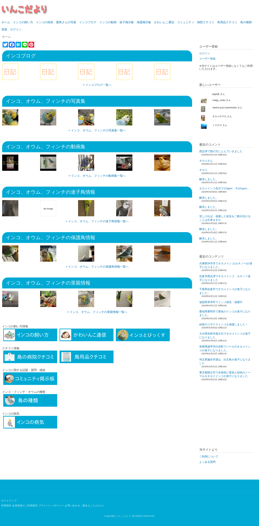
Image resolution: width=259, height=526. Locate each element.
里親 (4, 29)
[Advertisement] (97, 455)
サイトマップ (9, 500)
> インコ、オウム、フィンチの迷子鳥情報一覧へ (97, 221)
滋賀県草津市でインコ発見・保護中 (220, 302)
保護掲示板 (144, 22)
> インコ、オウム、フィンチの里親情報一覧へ (97, 311)
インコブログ (87, 22)
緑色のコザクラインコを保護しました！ (223, 324)
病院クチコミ (205, 22)
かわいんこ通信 (164, 22)
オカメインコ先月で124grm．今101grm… (224, 188)
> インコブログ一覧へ (97, 84)
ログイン (16, 29)
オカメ (203, 169)
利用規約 (6, 505)
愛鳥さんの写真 (66, 22)
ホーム (5, 22)
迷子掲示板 (126, 22)
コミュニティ (185, 22)
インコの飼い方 (23, 22)
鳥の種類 (246, 22)
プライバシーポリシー (51, 505)
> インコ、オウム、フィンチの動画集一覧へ (97, 175)
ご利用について (208, 456)
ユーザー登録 (207, 58)
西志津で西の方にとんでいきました (220, 151)
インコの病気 (44, 22)
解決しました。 (208, 179)
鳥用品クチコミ (227, 22)
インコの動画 (108, 22)
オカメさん (206, 160)
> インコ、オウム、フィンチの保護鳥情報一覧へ (97, 266)
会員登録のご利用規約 (25, 505)
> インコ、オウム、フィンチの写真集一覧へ (97, 130)
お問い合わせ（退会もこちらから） (85, 505)
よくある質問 (207, 461)
